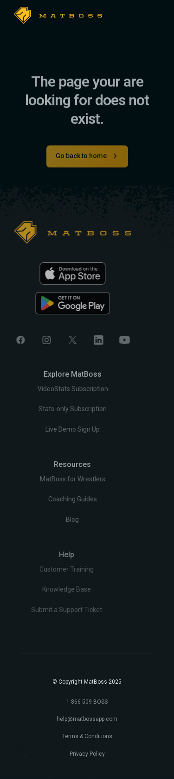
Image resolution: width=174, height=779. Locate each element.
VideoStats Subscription (59, 389)
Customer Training (49, 569)
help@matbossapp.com (87, 719)
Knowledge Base (49, 589)
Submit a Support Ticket (49, 609)
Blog (58, 519)
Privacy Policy (87, 754)
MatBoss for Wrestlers (58, 479)
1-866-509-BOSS (87, 702)
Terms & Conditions (87, 736)
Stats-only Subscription (59, 409)
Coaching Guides (58, 499)
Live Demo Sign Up (59, 429)
